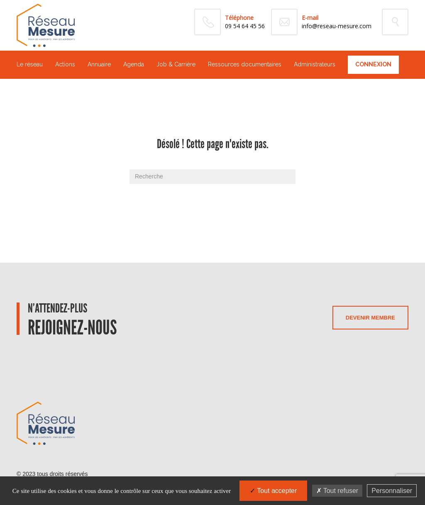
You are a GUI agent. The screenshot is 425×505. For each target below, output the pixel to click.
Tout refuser (337, 490)
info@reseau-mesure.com (336, 26)
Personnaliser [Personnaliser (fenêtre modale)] (391, 490)
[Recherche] (212, 176)
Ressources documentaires (244, 64)
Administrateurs (314, 64)
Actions (65, 64)
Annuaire (99, 64)
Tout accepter (273, 490)
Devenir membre (370, 318)
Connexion (373, 64)
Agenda (133, 64)
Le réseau (30, 64)
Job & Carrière (175, 64)
